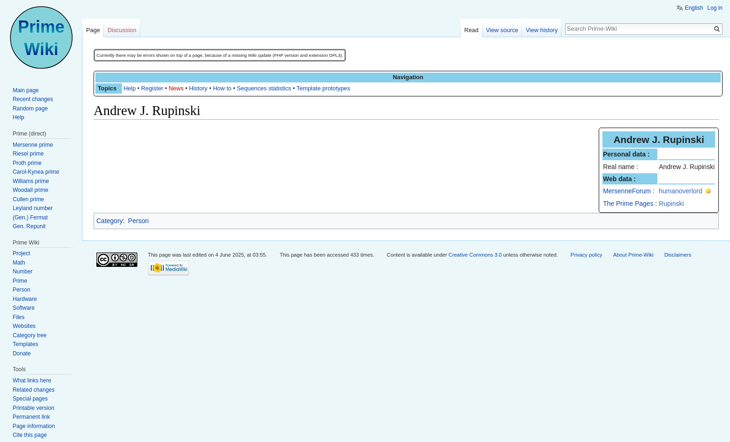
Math (19, 262)
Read (471, 30)
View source (502, 30)
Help (129, 88)
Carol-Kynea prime (36, 172)
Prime (20, 281)
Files (18, 317)
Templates (25, 344)
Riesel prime (28, 153)
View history (542, 30)
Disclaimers (677, 255)
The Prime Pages (628, 203)
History (198, 88)
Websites (24, 326)
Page (93, 30)
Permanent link (31, 417)
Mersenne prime (33, 145)
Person (138, 220)
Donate (22, 353)
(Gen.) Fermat (30, 217)
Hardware (25, 299)
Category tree (30, 335)
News (176, 88)
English (694, 8)
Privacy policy (586, 255)
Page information (34, 426)
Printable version (33, 408)
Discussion (122, 30)
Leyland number (33, 208)
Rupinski (671, 203)
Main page (26, 90)
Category (109, 220)
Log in (715, 8)
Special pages (30, 398)
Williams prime (31, 181)
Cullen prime (28, 199)
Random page (30, 108)
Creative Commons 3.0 (474, 255)
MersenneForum (627, 191)
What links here (32, 380)
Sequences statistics (264, 88)
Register (152, 88)
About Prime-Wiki (633, 255)
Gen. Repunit (29, 226)
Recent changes (33, 99)
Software (23, 308)
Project (21, 253)
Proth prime (27, 163)
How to (222, 88)
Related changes (33, 390)
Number (23, 271)
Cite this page (30, 435)
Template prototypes (323, 88)
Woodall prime (30, 190)
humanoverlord (680, 191)
